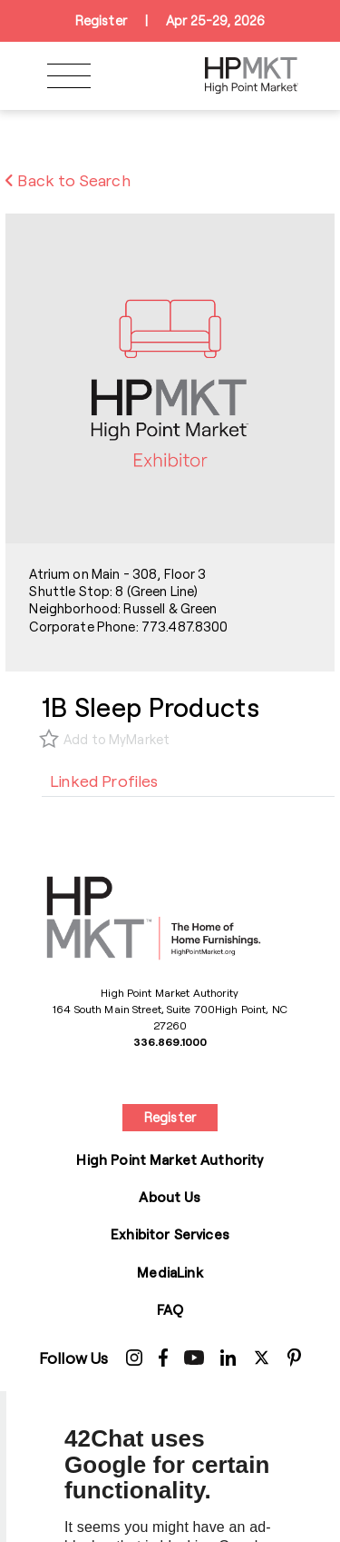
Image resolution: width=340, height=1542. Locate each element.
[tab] (104, 780)
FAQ (170, 1309)
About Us (169, 1197)
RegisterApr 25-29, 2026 (170, 21)
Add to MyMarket (116, 739)
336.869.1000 (170, 1041)
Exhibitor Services (170, 1234)
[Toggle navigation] (69, 75)
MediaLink (169, 1272)
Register (170, 1117)
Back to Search (68, 180)
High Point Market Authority (169, 1159)
